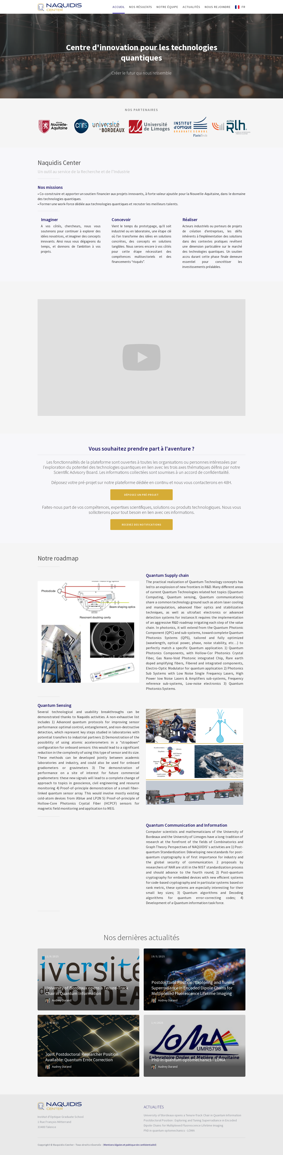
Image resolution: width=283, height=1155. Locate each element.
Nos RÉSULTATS (140, 7)
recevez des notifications (141, 524)
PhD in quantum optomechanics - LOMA (169, 1130)
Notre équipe (167, 7)
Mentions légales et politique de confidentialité (130, 1144)
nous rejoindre (218, 7)
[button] (240, 7)
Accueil (119, 7)
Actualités (191, 7)
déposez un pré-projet (141, 494)
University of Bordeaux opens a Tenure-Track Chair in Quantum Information (192, 1115)
